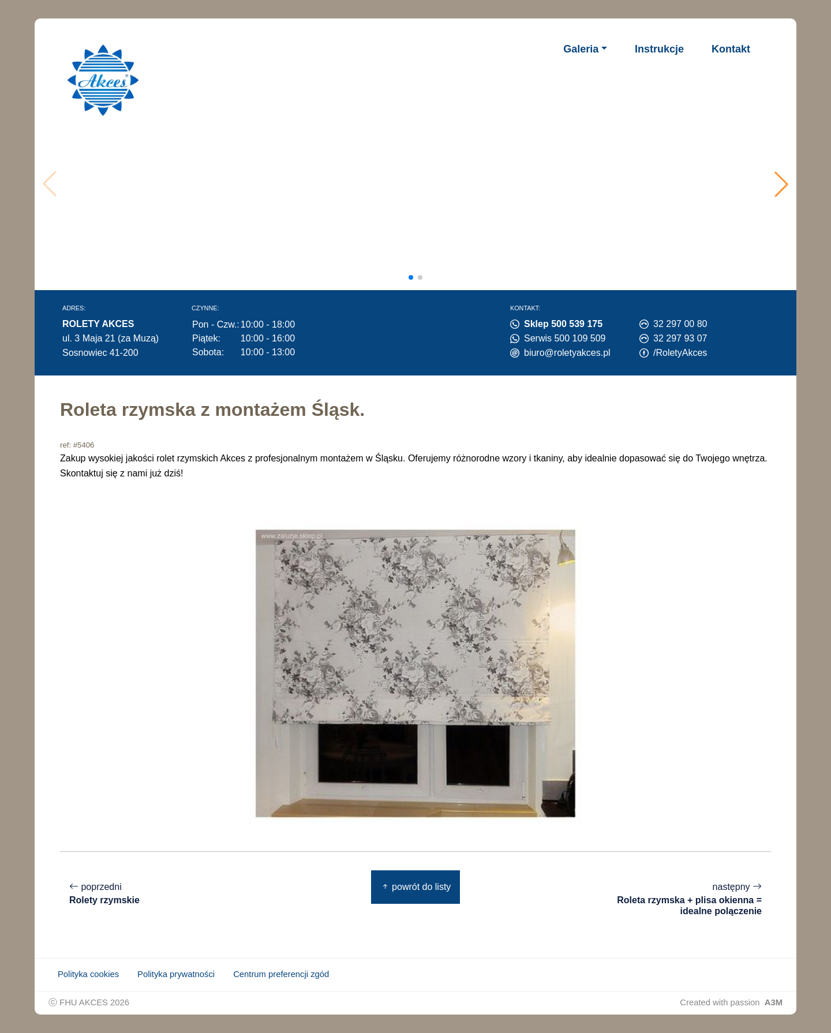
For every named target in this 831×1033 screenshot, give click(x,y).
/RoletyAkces (680, 353)
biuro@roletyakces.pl (567, 353)
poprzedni (104, 894)
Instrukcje (659, 49)
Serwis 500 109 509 (564, 338)
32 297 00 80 (680, 324)
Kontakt (731, 49)
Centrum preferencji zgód (281, 974)
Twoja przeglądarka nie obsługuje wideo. (419, 184)
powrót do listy (415, 887)
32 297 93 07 (680, 338)
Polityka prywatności (176, 974)
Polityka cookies (88, 974)
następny (684, 899)
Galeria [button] (580, 49)
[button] (781, 184)
